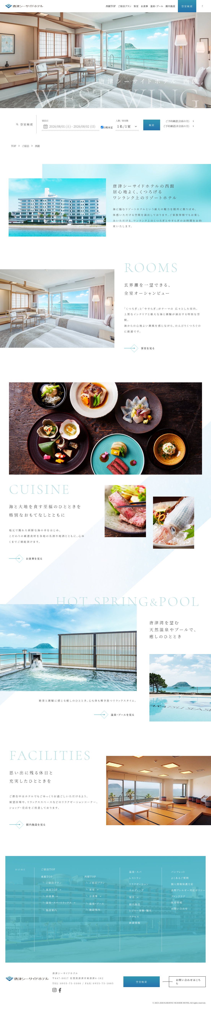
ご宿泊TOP (48, 869)
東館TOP (47, 876)
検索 (152, 125)
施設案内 (51, 910)
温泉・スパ (135, 872)
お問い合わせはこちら (188, 981)
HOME (20, 869)
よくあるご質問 (180, 878)
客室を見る (148, 348)
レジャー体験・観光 (140, 910)
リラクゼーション (139, 884)
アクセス (134, 916)
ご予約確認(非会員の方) (176, 126)
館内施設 (170, 6)
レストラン (135, 878)
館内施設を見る (36, 824)
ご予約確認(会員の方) (177, 121)
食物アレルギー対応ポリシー (188, 890)
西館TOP (111, 6)
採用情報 (176, 902)
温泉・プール (156, 6)
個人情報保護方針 (182, 884)
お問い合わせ (179, 908)
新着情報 (134, 923)
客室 (136, 6)
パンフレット (178, 872)
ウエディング (136, 890)
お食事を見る (34, 558)
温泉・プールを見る (122, 714)
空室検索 (187, 6)
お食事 (144, 6)
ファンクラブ (178, 896)
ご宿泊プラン (124, 6)
